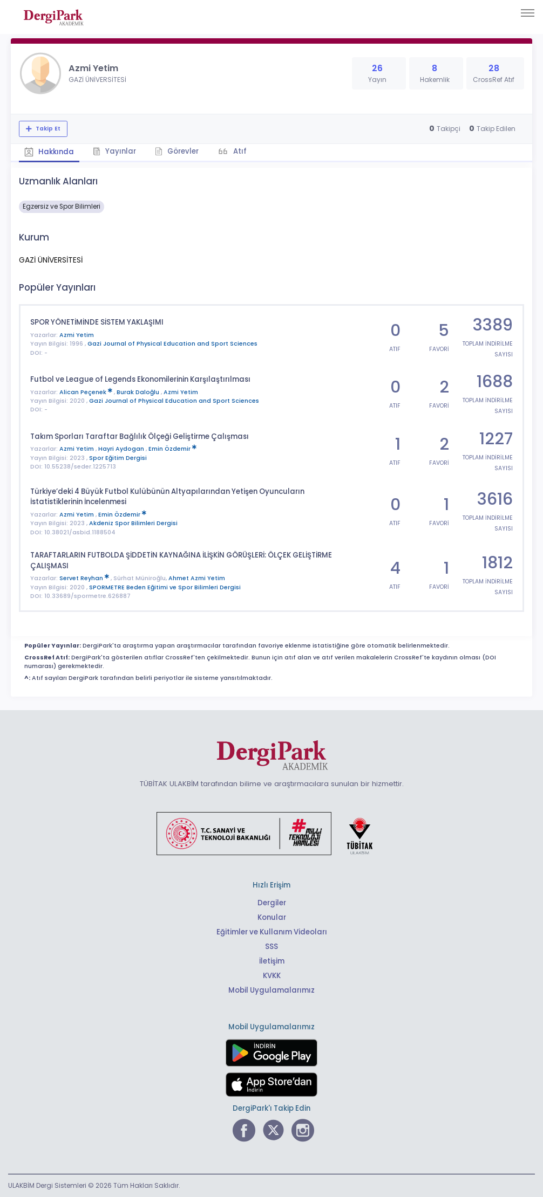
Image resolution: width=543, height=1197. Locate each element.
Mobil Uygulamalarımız (271, 990)
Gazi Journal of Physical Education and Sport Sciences (172, 344)
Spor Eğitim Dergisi (118, 458)
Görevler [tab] (177, 151)
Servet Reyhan (85, 578)
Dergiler (271, 903)
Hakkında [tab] (49, 152)
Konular (271, 917)
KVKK (272, 976)
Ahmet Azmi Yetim (196, 578)
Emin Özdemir (172, 449)
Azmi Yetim (76, 335)
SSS (271, 946)
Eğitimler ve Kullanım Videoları (271, 932)
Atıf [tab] (239, 151)
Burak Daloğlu (139, 392)
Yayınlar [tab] (114, 151)
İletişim (271, 961)
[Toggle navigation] (527, 12)
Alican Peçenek (86, 392)
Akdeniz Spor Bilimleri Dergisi (133, 523)
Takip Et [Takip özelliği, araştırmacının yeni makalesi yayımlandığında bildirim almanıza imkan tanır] (47, 129)
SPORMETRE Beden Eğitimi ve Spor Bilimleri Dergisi (165, 587)
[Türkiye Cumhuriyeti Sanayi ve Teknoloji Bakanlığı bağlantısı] (271, 832)
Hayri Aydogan (122, 449)
